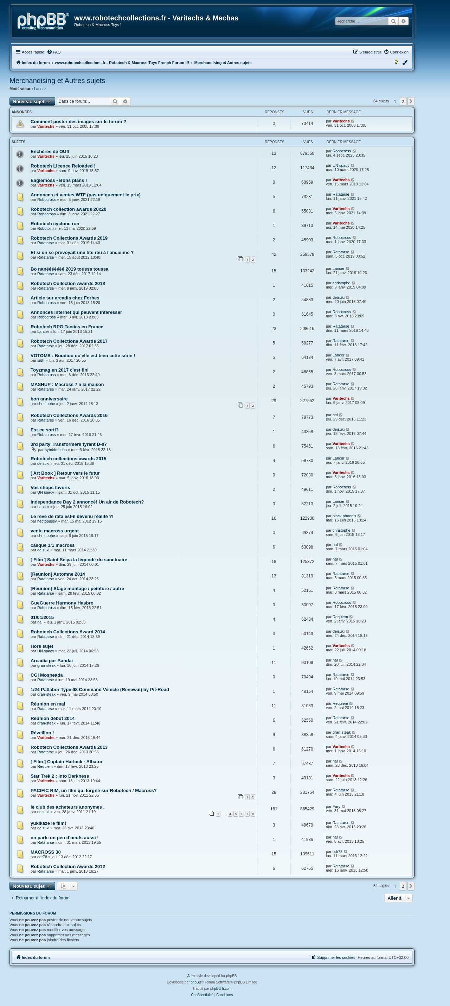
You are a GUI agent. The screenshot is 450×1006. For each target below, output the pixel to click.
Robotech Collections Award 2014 (68, 631)
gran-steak (46, 665)
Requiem (340, 617)
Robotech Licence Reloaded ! (63, 166)
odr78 (42, 857)
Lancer (40, 89)
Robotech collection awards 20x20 (68, 209)
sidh (40, 360)
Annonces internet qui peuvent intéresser (76, 312)
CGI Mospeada (47, 675)
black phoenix (344, 516)
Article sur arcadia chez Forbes (65, 297)
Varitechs (45, 126)
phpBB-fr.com (221, 989)
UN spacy (341, 165)
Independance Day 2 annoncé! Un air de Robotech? (87, 502)
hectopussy (47, 521)
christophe (342, 283)
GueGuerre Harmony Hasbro (62, 603)
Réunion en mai (48, 704)
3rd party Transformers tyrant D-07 (69, 444)
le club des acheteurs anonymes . (67, 807)
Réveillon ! (42, 732)
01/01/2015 (42, 617)
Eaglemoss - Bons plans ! (59, 180)
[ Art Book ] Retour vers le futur (65, 473)
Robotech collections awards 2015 (68, 458)
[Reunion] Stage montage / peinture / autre (77, 588)
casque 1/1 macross (53, 545)
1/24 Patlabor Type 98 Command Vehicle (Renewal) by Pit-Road (100, 689)
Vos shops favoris (50, 487)
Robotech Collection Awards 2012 (68, 866)
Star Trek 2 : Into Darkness (60, 776)
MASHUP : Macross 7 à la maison (67, 384)
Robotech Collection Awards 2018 (68, 283)
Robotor (44, 228)
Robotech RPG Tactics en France (67, 326)
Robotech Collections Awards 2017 (69, 341)
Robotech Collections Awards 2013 (69, 747)
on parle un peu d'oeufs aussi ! (65, 837)
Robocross (342, 151)
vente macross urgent (55, 530)
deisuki (339, 297)
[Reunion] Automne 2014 (58, 574)
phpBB (196, 982)
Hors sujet (42, 646)
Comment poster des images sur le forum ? (78, 121)
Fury (336, 806)
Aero (191, 976)
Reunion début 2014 (53, 718)
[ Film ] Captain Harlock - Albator (67, 761)
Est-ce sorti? (45, 429)
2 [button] (403, 101)
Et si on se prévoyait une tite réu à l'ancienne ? (82, 252)
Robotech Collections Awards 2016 (69, 415)
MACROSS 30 (46, 852)
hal (335, 415)
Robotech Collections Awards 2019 (69, 238)
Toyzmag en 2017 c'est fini (60, 370)
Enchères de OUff (50, 151)
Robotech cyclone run (55, 223)
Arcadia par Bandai (52, 660)
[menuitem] (54, 52)
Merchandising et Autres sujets (57, 80)
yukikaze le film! (48, 823)
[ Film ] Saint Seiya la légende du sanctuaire (79, 559)
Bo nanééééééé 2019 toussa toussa (69, 269)
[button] (410, 101)
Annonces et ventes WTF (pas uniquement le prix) (86, 194)
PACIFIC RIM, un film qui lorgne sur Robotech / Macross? (94, 790)
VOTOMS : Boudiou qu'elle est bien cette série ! (83, 355)
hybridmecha (56, 450)
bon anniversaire (49, 398)
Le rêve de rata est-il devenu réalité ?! (72, 516)
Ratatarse (341, 194)
